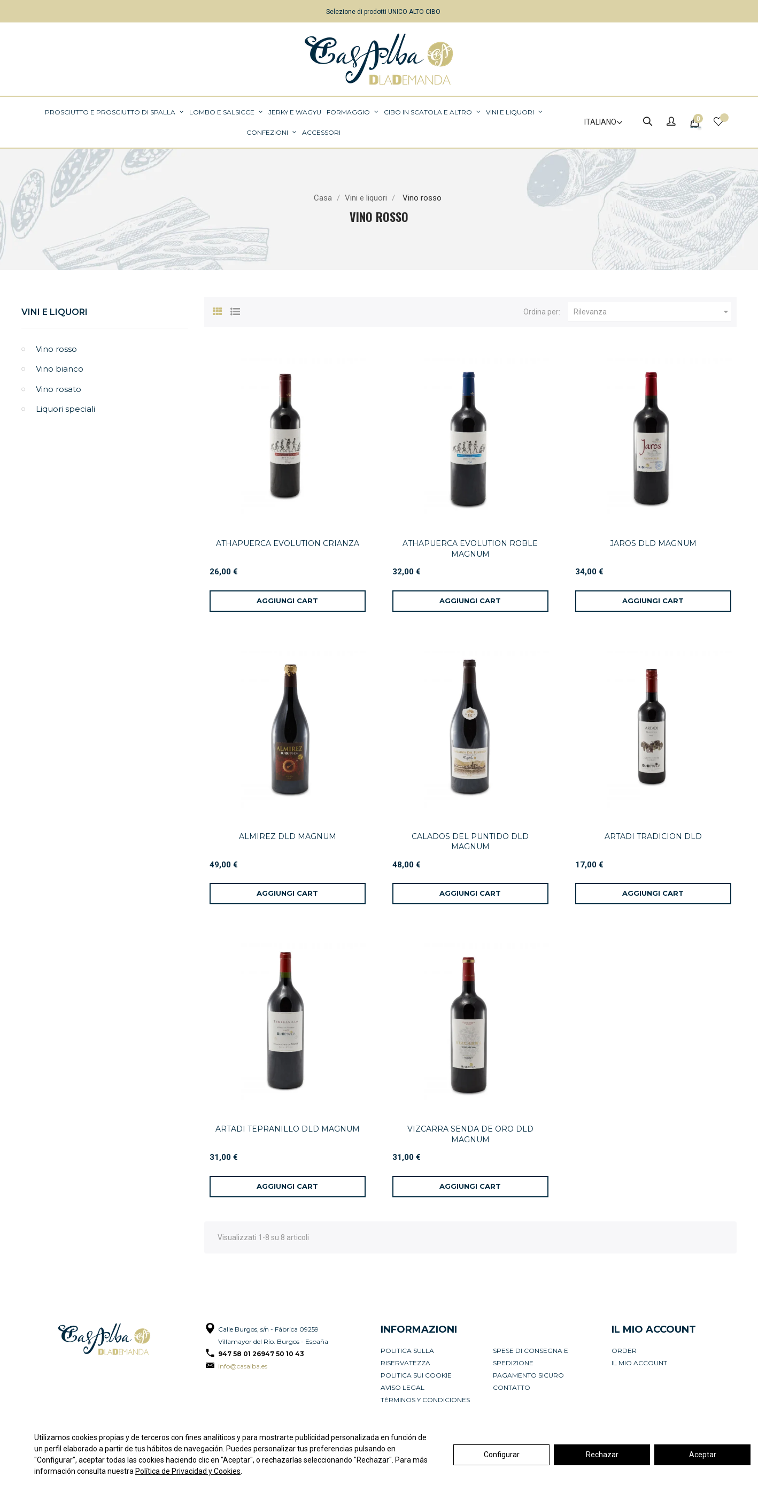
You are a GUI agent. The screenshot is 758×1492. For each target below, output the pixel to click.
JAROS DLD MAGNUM (653, 543)
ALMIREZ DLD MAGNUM (287, 836)
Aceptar (702, 1454)
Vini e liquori (54, 312)
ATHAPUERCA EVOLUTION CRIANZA (287, 543)
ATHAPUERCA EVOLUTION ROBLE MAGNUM (470, 549)
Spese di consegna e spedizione (530, 1357)
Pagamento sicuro (528, 1375)
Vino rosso (56, 349)
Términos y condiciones (425, 1400)
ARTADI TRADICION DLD (653, 836)
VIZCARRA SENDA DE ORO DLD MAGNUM (470, 1134)
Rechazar (602, 1454)
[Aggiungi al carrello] (288, 601)
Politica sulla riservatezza (407, 1357)
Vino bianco (59, 369)
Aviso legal (402, 1387)
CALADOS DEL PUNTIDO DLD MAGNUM (470, 842)
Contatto (511, 1387)
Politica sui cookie (416, 1375)
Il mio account (639, 1363)
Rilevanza (652, 311)
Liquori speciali (65, 409)
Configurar (502, 1454)
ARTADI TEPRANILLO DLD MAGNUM (287, 1129)
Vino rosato (58, 389)
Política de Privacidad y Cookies (188, 1471)
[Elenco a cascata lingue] (599, 122)
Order (624, 1351)
